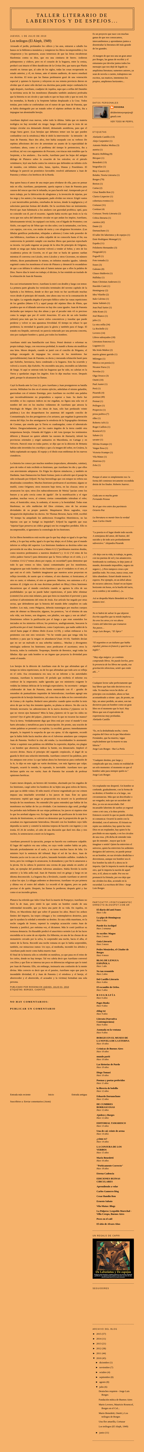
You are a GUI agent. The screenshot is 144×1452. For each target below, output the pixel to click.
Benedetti (97, 162)
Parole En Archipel (106, 925)
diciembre (104, 1362)
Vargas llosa (98, 448)
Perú (95, 388)
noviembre (104, 1367)
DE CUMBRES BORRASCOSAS (106, 1105)
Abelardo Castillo (101, 136)
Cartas (96, 188)
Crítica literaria (100, 217)
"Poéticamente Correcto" (110, 1165)
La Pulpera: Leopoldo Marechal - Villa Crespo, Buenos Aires (114, 1212)
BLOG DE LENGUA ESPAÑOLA (107, 962)
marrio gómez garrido (103, 354)
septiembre (105, 1377)
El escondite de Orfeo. (108, 987)
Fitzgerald (98, 251)
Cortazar (97, 205)
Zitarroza (97, 461)
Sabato (96, 435)
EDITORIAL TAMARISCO (111, 1123)
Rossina (119, 107)
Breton (96, 183)
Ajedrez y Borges (105, 1115)
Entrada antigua (79, 1094)
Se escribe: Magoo (106, 933)
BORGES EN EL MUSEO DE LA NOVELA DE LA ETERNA (113, 1039)
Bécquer (97, 158)
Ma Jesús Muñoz (101, 350)
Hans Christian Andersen (105, 281)
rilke (95, 418)
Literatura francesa (102, 341)
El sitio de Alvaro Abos (108, 1223)
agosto (102, 1382)
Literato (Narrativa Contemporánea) (107, 1020)
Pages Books (103, 1002)
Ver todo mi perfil (122, 122)
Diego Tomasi (104, 1072)
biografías (97, 166)
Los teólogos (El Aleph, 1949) (113, 1426)
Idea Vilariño (99, 294)
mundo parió (103, 1056)
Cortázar (97, 209)
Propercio (97, 409)
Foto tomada (99, 260)
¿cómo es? (102, 1138)
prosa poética (99, 413)
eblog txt (101, 1011)
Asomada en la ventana (109, 1029)
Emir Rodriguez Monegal (105, 239)
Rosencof (97, 431)
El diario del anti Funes (109, 909)
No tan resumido (105, 971)
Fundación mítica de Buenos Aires (115, 1399)
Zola (95, 465)
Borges (28, 990)
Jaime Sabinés (99, 303)
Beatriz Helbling (101, 153)
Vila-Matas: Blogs (106, 1206)
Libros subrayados (102, 337)
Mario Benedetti (105, 1157)
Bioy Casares (99, 171)
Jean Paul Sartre (100, 307)
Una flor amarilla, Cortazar (112, 1421)
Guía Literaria (104, 941)
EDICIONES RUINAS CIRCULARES (108, 1180)
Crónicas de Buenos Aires (110, 1048)
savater (96, 439)
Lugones (97, 345)
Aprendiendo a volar (107, 1186)
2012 (99, 1348)
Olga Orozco (99, 375)
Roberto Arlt (99, 422)
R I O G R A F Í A (106, 995)
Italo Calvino (99, 298)
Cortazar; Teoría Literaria (105, 213)
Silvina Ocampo (100, 443)
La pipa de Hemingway (109, 917)
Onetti (96, 379)
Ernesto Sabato (104, 1201)
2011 (99, 1353)
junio (102, 1432)
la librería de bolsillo (107, 1088)
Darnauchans (99, 230)
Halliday (97, 277)
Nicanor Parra (99, 367)
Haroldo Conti (100, 286)
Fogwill (96, 256)
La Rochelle (98, 328)
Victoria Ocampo (101, 452)
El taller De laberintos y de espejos (110, 234)
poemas (96, 396)
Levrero (96, 333)
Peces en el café (104, 1218)
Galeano (97, 269)
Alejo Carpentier (101, 141)
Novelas (97, 371)
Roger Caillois (100, 426)
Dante (95, 226)
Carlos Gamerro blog (108, 1191)
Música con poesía (102, 362)
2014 (99, 1338)
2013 (99, 1343)
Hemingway (99, 290)
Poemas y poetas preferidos (111, 1080)
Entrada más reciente (20, 1094)
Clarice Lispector (101, 196)
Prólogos (97, 405)
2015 (99, 1333)
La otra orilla (99, 324)
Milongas (97, 358)
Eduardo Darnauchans (108, 1096)
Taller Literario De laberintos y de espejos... (72, 18)
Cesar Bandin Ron (106, 1196)
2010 (99, 1358)
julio (95, 320)
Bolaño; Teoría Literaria (104, 175)
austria (96, 149)
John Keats (98, 311)
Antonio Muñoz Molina (104, 145)
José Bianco (98, 315)
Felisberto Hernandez (103, 247)
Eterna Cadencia (105, 1173)
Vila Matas (98, 456)
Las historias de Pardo (108, 1064)
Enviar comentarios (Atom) (37, 1101)
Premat (96, 401)
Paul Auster (98, 384)
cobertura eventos (101, 200)
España (96, 243)
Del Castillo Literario (108, 979)
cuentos (40, 990)
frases (95, 264)
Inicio (51, 1094)
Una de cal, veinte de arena (110, 1131)
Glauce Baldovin (101, 273)
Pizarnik (97, 392)
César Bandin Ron (101, 192)
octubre (103, 1372)
